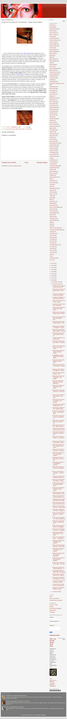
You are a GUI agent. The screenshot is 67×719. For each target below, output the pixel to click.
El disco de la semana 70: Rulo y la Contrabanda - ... (58, 468)
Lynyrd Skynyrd (53, 167)
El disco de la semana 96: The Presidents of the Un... (58, 334)
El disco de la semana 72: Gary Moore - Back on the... (58, 459)
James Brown (53, 133)
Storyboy (53, 612)
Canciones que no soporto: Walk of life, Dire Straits (58, 500)
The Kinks (52, 241)
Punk (23, 129)
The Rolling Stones (54, 244)
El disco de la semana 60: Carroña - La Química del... (58, 514)
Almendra (52, 36)
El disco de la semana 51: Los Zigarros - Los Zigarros (58, 550)
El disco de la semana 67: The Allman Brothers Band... (58, 484)
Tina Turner (52, 252)
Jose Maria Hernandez (56, 608)
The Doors (52, 237)
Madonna (52, 169)
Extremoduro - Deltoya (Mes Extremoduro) (16, 695)
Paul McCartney (53, 188)
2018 (52, 280)
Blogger (44, 715)
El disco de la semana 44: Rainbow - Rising (58, 588)
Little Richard (53, 160)
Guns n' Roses (53, 124)
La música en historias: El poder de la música (58, 581)
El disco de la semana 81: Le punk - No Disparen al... (58, 417)
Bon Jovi (52, 66)
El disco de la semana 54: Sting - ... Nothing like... (58, 537)
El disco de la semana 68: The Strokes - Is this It (58, 480)
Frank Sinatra (53, 109)
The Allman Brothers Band (56, 229)
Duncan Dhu (53, 94)
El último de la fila (54, 98)
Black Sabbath (53, 61)
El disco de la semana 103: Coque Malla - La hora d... (58, 290)
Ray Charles (53, 205)
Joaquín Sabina (53, 145)
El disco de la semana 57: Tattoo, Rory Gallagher (58, 526)
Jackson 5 (52, 131)
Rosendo (52, 214)
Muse (51, 179)
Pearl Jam (52, 190)
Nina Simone (53, 182)
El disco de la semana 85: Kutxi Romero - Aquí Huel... (58, 396)
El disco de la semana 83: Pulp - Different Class (58, 408)
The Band (52, 231)
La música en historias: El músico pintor (58, 338)
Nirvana (51, 184)
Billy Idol (52, 55)
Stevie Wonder (53, 220)
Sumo (51, 226)
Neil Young (52, 180)
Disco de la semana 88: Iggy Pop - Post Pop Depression (58, 382)
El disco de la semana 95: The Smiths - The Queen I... (58, 342)
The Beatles (52, 233)
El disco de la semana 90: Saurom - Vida (58, 373)
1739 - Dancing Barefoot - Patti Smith (15, 707)
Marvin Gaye (53, 173)
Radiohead (52, 203)
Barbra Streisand (54, 51)
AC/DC (51, 25)
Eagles (51, 96)
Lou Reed (52, 163)
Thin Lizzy (52, 250)
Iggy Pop (52, 128)
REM (51, 199)
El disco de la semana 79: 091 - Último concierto (58, 425)
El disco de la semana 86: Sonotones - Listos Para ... (58, 391)
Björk (51, 57)
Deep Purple (53, 88)
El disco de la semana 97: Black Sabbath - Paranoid (58, 330)
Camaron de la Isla (54, 72)
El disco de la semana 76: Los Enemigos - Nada (58, 442)
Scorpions (52, 216)
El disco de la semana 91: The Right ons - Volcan (58, 370)
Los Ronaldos (53, 162)
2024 (52, 267)
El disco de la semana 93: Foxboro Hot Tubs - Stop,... (58, 361)
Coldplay (52, 79)
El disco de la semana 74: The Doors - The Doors (58, 450)
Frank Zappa (53, 111)
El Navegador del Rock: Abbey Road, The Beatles (58, 571)
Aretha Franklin (53, 45)
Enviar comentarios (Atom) (15, 165)
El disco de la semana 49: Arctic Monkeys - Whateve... (58, 559)
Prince (51, 195)
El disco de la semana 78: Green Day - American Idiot (58, 433)
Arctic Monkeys (53, 44)
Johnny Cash (53, 148)
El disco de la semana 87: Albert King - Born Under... (58, 387)
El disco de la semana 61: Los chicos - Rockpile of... (58, 510)
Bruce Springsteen (54, 68)
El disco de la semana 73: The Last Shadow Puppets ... (58, 454)
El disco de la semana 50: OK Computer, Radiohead (58, 554)
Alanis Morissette (54, 28)
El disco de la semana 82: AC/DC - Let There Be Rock (58, 412)
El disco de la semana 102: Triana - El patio (58, 301)
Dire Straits (52, 92)
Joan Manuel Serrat (54, 143)
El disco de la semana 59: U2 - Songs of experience (58, 518)
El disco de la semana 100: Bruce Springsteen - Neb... (58, 318)
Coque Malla (53, 81)
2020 (52, 275)
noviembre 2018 (57, 284)
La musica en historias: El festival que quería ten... (58, 477)
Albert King (52, 30)
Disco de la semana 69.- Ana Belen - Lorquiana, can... (58, 473)
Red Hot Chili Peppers (55, 207)
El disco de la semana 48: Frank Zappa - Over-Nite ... (58, 564)
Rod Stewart (53, 211)
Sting (51, 222)
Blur (51, 62)
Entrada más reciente (9, 162)
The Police (52, 243)
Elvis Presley (53, 101)
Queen (51, 197)
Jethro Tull (52, 139)
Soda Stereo (53, 218)
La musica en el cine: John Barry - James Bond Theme (58, 347)
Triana (51, 254)
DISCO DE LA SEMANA (53, 681)
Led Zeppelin (53, 152)
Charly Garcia (53, 76)
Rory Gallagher (53, 212)
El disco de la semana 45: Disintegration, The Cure (58, 578)
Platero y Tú (52, 194)
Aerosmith (52, 27)
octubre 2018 (56, 591)
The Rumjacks (28, 129)
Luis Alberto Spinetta (54, 165)
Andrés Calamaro (54, 40)
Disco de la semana (10, 129)
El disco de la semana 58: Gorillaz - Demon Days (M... (58, 522)
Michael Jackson (54, 177)
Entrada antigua (42, 162)
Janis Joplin (52, 135)
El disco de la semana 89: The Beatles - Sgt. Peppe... (58, 377)
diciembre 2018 (56, 282)
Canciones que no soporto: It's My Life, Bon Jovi (58, 286)
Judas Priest (53, 150)
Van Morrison (53, 258)
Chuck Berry (53, 77)
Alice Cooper (53, 32)
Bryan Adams (53, 70)
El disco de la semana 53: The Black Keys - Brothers (58, 542)
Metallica (52, 175)
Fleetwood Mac (53, 107)
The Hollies (52, 239)
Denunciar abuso (55, 635)
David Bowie (53, 86)
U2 (50, 256)
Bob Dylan (52, 64)
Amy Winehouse (53, 38)
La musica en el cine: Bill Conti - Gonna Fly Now (58, 585)
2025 (52, 265)
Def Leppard (53, 90)
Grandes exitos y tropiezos (56, 600)
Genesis (52, 116)
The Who (52, 248)
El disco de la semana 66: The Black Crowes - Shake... (58, 489)
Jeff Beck (52, 137)
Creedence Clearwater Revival (57, 83)
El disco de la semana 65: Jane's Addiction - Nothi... (58, 493)
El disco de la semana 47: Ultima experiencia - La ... (58, 568)
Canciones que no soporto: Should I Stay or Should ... (58, 313)
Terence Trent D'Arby (55, 227)
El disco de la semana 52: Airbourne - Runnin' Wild (58, 545)
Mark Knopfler (53, 171)
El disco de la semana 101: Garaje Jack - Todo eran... (58, 309)
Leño (51, 158)
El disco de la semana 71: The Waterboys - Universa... (58, 463)
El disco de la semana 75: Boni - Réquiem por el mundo (58, 446)
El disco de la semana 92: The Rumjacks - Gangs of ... (58, 366)
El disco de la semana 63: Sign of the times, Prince (58, 503)
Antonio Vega (53, 42)
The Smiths (52, 246)
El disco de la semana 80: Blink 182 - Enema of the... (58, 422)
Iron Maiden (52, 130)
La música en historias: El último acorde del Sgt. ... (58, 298)
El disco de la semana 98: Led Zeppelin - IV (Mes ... (58, 327)
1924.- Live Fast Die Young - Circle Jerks (53, 642)
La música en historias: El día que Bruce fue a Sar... (58, 429)
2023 (52, 269)
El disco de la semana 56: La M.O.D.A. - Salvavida (58, 529)
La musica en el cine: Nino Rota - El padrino (58, 304)
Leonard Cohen (53, 156)
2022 (52, 271)
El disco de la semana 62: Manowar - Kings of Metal (58, 506)
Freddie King (53, 113)
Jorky (52, 606)
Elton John (52, 99)
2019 (52, 278)
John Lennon (53, 147)
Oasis (51, 186)
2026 (52, 263)
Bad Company (53, 49)
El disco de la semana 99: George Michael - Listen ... (58, 323)
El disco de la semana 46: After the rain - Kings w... (58, 574)
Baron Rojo (52, 53)
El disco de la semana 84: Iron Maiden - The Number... (58, 401)
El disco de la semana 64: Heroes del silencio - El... (58, 496)
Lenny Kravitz (53, 154)
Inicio (26, 162)
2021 (52, 273)
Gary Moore (52, 115)
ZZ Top (51, 260)
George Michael (53, 118)
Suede (51, 224)
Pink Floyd (52, 192)
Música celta (18, 129)
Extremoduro (53, 105)
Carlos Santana (53, 74)
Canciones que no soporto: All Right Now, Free (58, 405)
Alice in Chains (53, 34)
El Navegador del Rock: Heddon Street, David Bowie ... (58, 356)
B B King (52, 47)
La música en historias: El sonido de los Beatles (58, 294)
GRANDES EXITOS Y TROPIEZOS (53, 685)
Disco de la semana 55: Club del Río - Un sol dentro (58, 534)
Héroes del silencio (54, 126)
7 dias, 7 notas (8, 6)
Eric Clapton (52, 103)
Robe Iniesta (53, 209)
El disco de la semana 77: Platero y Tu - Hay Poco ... (58, 438)
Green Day (52, 122)
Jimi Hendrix (53, 141)
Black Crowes (53, 59)
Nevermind (53, 610)
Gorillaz (51, 120)
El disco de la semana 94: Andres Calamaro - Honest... (58, 352)
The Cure (52, 235)
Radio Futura (53, 201)
